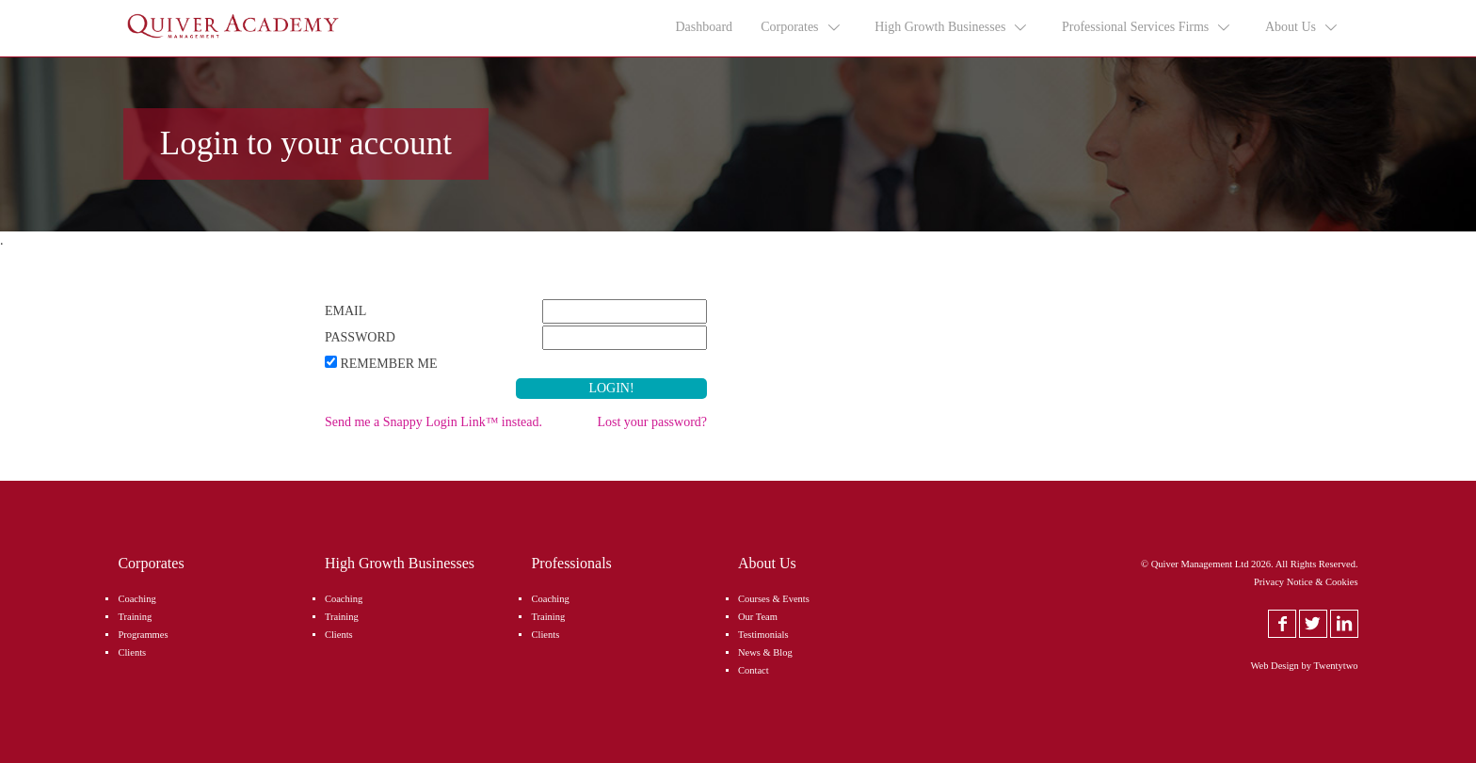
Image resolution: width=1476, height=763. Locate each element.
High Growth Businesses (951, 27)
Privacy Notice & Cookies (1306, 582)
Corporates (801, 27)
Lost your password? (652, 422)
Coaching (136, 599)
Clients (132, 652)
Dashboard (703, 27)
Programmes (143, 634)
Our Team (758, 617)
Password (360, 337)
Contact (753, 670)
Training (135, 617)
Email (345, 311)
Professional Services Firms (1147, 27)
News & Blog (765, 652)
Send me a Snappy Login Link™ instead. (433, 422)
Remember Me (388, 364)
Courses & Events (774, 599)
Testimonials (763, 634)
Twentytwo (1335, 665)
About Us (1302, 27)
